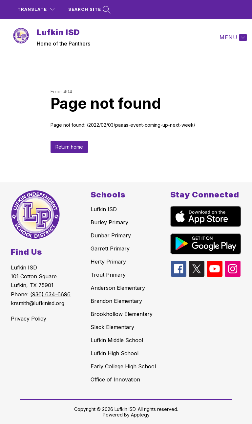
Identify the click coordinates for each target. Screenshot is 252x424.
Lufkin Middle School (117, 340)
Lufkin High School (114, 353)
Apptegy (140, 414)
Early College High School (123, 366)
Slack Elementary (112, 327)
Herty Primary (108, 261)
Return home (69, 147)
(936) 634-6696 (50, 294)
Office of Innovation (115, 379)
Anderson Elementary (118, 288)
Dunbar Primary (111, 235)
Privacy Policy (28, 318)
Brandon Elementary (116, 301)
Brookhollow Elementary (122, 314)
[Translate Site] (36, 9)
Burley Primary (109, 222)
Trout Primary (108, 274)
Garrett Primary (110, 248)
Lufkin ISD (104, 209)
